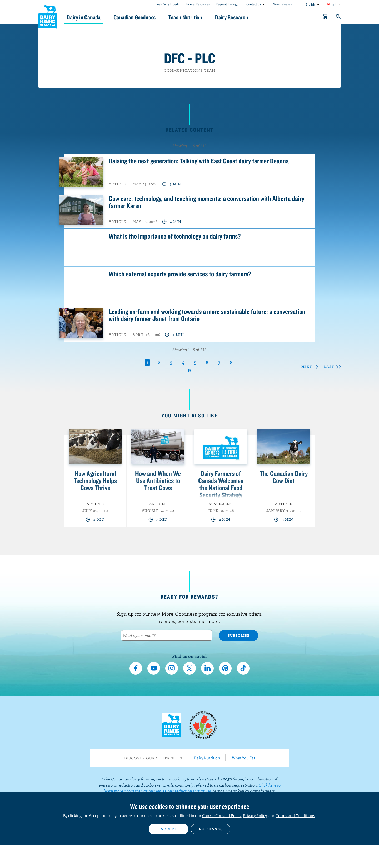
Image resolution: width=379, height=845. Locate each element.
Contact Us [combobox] (253, 4)
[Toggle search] (338, 18)
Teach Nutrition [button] (191, 17)
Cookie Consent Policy (221, 815)
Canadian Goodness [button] (140, 17)
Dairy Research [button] (239, 17)
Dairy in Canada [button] (88, 17)
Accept (169, 829)
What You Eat (243, 757)
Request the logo (227, 4)
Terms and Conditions (295, 815)
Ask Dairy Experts (168, 4)
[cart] (325, 18)
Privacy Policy (255, 815)
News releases (282, 4)
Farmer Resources (198, 4)
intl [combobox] (334, 4)
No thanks (211, 829)
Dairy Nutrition (207, 757)
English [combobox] (310, 4)
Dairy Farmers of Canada (47, 16)
